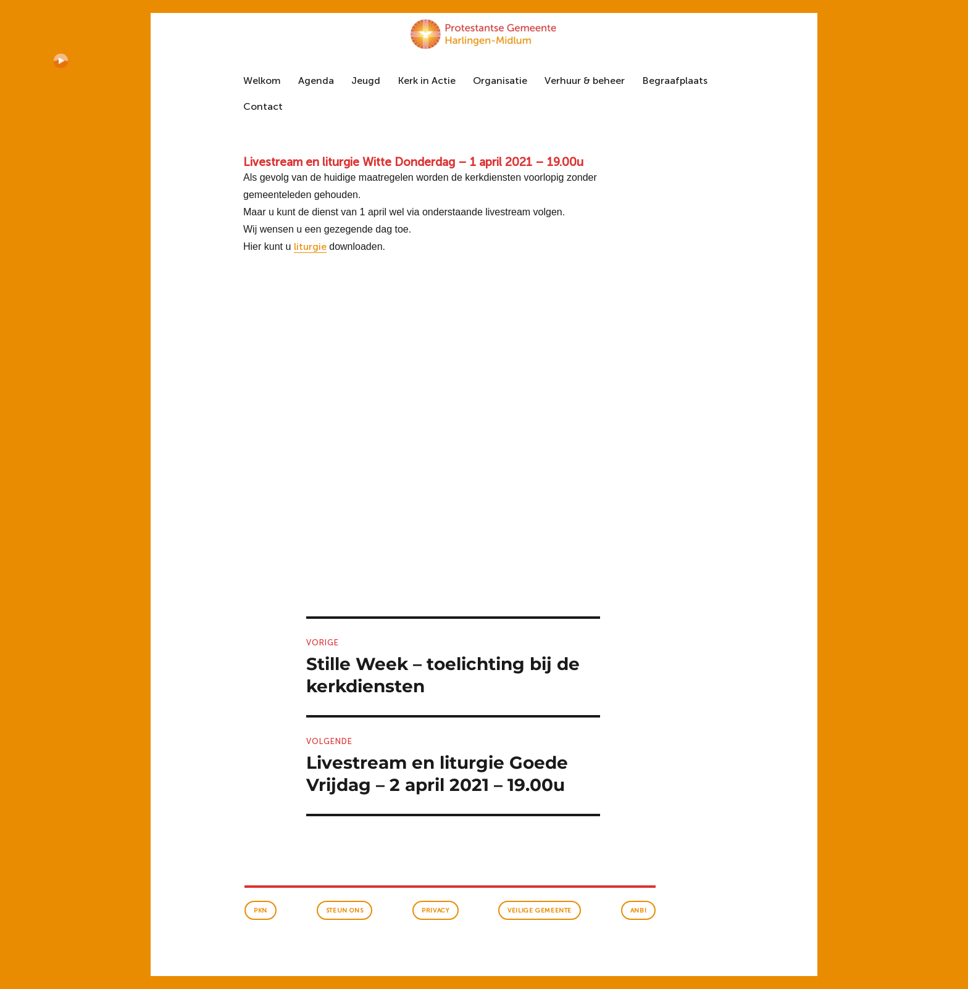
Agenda (316, 80)
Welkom (262, 80)
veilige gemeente (539, 910)
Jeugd (365, 80)
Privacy (435, 910)
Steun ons (344, 910)
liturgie (310, 246)
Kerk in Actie (427, 80)
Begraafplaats (674, 80)
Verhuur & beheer (584, 80)
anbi (638, 910)
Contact (263, 106)
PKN (260, 910)
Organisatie (500, 80)
